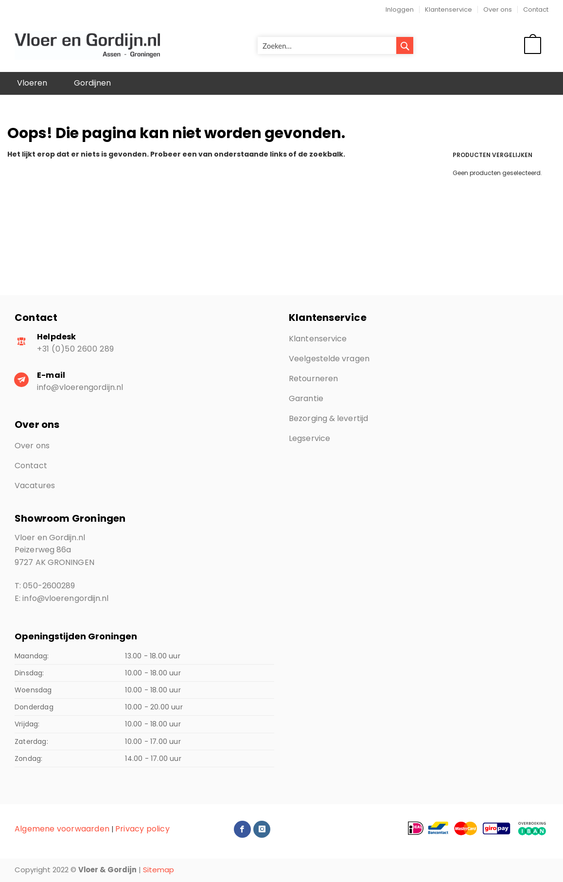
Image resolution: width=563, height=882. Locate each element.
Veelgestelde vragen (329, 358)
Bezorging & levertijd (328, 418)
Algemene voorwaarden (62, 828)
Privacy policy (142, 828)
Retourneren (313, 378)
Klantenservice (448, 9)
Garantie (306, 398)
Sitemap (158, 869)
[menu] (281, 83)
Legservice (309, 438)
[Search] (404, 45)
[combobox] (335, 45)
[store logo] (87, 45)
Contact (535, 9)
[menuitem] (32, 83)
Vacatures (35, 485)
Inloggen (400, 9)
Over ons (497, 9)
